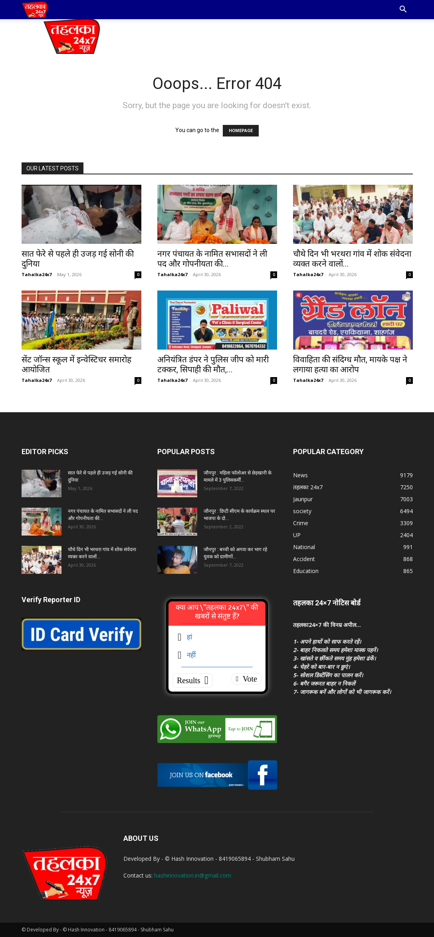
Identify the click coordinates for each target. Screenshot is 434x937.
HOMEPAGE (241, 130)
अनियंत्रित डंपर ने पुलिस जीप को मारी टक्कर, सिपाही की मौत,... (213, 364)
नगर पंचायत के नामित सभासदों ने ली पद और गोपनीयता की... (212, 259)
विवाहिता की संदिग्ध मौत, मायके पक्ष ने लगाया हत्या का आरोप (350, 364)
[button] (403, 10)
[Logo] (35, 10)
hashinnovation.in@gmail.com (192, 875)
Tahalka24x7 (37, 274)
